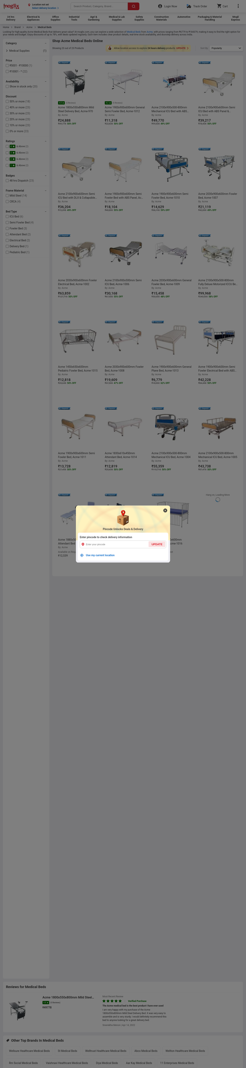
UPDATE (156, 544)
